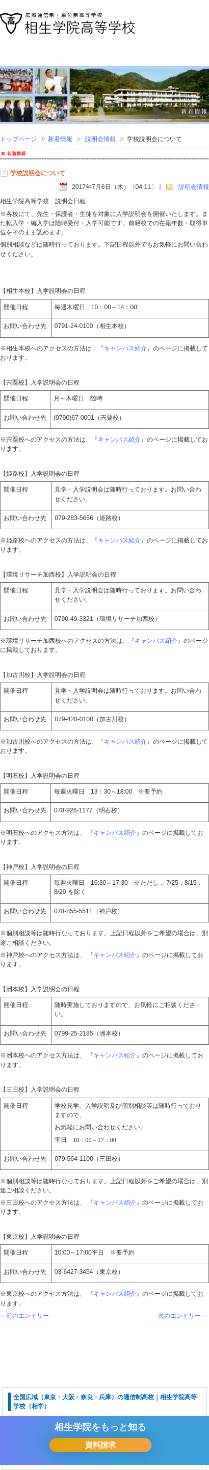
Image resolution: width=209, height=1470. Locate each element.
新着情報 (60, 139)
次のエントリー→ (182, 1315)
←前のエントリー (24, 1315)
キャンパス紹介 (125, 348)
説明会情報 (100, 139)
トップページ (18, 139)
